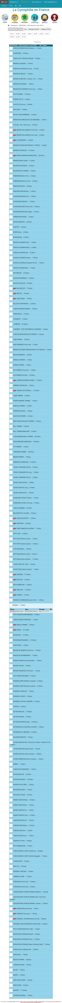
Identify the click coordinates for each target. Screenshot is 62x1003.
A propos (4, 5)
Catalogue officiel (46, 29)
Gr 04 (29, 34)
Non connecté (25, 2)
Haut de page (3, 1001)
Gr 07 (47, 34)
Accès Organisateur (50, 2)
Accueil (4, 2)
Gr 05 (35, 34)
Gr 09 (17, 37)
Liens (10, 5)
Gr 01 (12, 34)
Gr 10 (23, 37)
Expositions (14, 2)
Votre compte (36, 2)
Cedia (8, 1001)
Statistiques (15, 25)
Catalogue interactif (33, 29)
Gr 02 (17, 34)
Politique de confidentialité (28, 1001)
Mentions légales (19, 1001)
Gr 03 (23, 34)
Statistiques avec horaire (15, 29)
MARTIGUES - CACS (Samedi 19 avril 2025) (32, 25)
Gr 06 (41, 34)
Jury (25, 29)
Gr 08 (12, 37)
